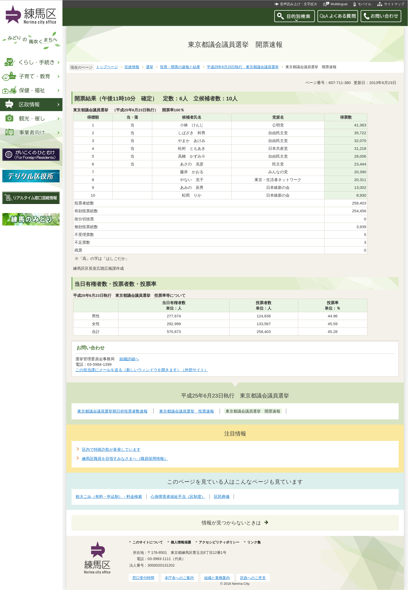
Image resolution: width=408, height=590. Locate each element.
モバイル (364, 4)
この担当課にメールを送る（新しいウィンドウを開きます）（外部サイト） (141, 370)
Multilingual (339, 4)
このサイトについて (147, 542)
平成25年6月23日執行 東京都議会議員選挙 (243, 67)
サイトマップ (394, 4)
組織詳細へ (129, 359)
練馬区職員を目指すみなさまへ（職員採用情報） (125, 458)
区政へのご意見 (253, 578)
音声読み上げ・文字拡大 (298, 4)
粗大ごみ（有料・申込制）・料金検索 (109, 496)
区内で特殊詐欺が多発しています (111, 449)
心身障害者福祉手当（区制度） (178, 496)
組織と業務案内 (217, 578)
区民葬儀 (222, 496)
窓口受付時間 (143, 578)
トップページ (107, 67)
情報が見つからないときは (231, 522)
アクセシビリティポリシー (219, 542)
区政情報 (132, 67)
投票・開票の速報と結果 (180, 67)
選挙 (149, 67)
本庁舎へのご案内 (179, 578)
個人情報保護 (181, 542)
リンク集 (254, 542)
